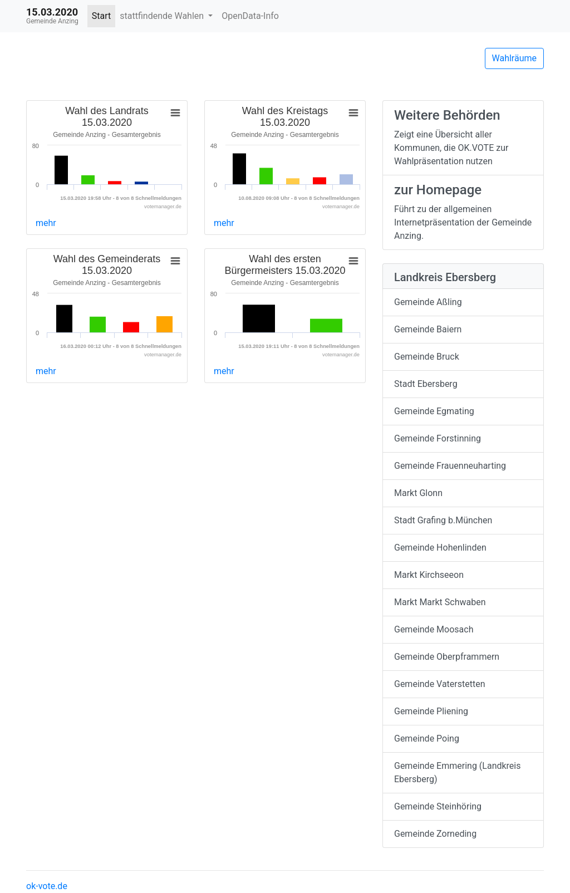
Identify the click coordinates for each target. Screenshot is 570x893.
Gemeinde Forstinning (437, 438)
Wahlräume (514, 58)
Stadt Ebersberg (426, 384)
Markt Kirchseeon (429, 575)
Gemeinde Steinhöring (437, 806)
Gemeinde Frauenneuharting (450, 465)
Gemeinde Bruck (426, 356)
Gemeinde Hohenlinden (440, 547)
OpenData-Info (250, 16)
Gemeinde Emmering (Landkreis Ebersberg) (457, 772)
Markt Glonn (418, 493)
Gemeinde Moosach (433, 629)
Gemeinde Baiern (427, 329)
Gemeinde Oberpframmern (446, 656)
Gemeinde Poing (426, 738)
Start (101, 16)
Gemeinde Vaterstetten (439, 684)
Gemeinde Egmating (434, 411)
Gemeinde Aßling (428, 302)
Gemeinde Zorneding (435, 833)
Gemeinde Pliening (431, 711)
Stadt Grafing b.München (443, 520)
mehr (46, 223)
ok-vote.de (46, 886)
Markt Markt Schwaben (440, 602)
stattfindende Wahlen (163, 16)
